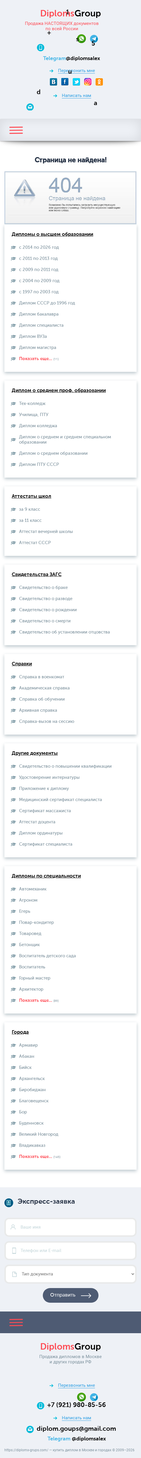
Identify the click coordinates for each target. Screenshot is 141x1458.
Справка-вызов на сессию (46, 721)
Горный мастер (34, 978)
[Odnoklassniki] (99, 82)
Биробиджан (32, 1090)
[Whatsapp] (83, 38)
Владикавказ (32, 1145)
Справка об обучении (42, 699)
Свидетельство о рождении (48, 610)
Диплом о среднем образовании (53, 453)
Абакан (26, 1056)
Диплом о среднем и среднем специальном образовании (65, 439)
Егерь (24, 911)
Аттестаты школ (31, 496)
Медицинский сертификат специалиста (60, 800)
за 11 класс (30, 520)
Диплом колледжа (38, 426)
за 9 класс (29, 509)
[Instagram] (87, 82)
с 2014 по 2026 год (39, 247)
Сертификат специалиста (45, 844)
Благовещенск (34, 1101)
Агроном (28, 900)
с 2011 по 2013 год (38, 258)
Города (20, 1032)
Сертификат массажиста (45, 811)
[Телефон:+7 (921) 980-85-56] (76, 47)
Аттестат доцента (37, 822)
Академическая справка (44, 688)
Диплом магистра (37, 347)
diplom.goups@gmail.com (76, 1429)
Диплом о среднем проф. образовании (59, 390)
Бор (23, 1112)
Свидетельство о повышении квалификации (65, 766)
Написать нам (76, 95)
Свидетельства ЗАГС (37, 574)
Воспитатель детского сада (47, 956)
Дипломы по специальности (46, 876)
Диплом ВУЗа (33, 336)
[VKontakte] (53, 82)
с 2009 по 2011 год (38, 270)
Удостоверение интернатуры (49, 777)
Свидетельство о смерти (45, 621)
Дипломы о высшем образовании (52, 234)
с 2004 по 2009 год (39, 281)
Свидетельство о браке (43, 587)
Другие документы (35, 753)
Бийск (25, 1067)
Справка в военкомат (41, 677)
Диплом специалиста (41, 325)
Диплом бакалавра (39, 314)
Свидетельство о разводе (45, 599)
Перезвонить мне (76, 70)
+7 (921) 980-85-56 (76, 1405)
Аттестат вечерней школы (46, 531)
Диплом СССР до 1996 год (47, 303)
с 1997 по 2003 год (39, 292)
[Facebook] (65, 82)
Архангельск (32, 1079)
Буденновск (31, 1123)
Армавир (28, 1045)
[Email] (76, 106)
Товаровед (30, 933)
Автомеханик (33, 889)
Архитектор (31, 989)
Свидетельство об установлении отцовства (64, 632)
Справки (22, 664)
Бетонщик (29, 945)
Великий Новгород (38, 1134)
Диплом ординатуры (41, 833)
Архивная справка (38, 710)
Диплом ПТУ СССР (39, 464)
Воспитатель (32, 967)
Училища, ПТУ (33, 415)
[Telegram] (94, 38)
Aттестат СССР (35, 543)
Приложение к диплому (44, 788)
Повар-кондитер (36, 922)
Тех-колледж (32, 403)
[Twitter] (76, 82)
